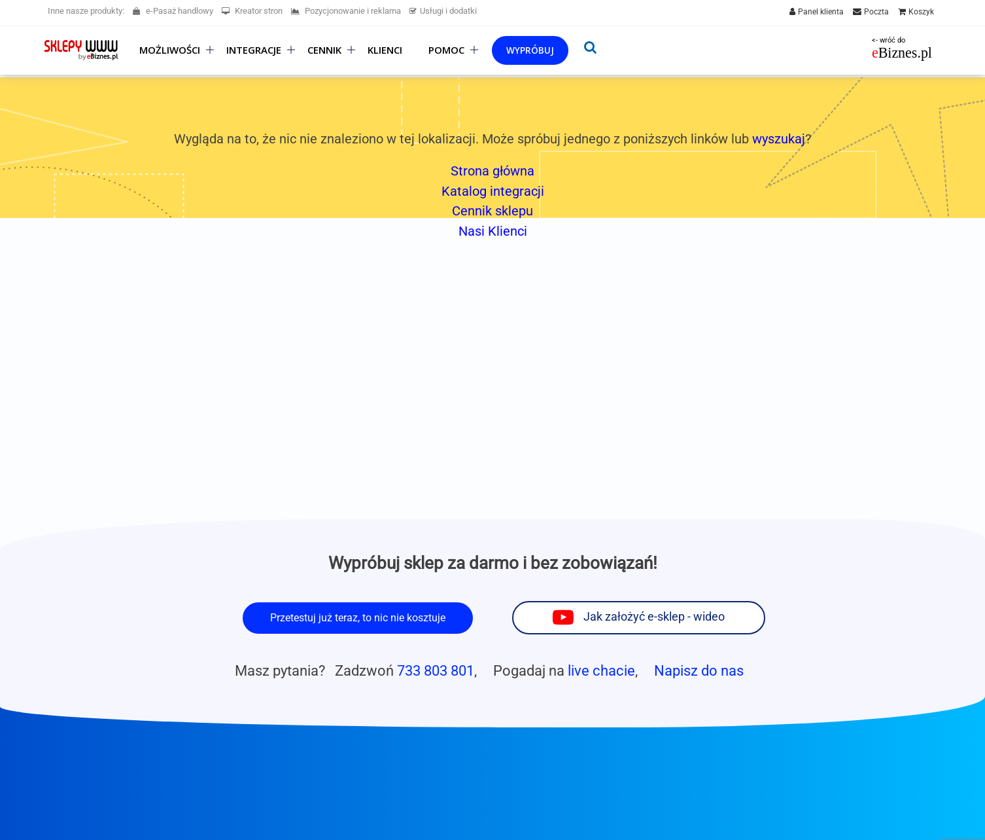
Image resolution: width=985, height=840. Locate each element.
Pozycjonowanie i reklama (346, 11)
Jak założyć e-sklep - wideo (654, 616)
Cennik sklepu (492, 211)
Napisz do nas (699, 670)
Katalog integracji (492, 191)
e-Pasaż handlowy (173, 11)
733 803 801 (435, 670)
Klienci (385, 50)
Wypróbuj (530, 50)
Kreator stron (252, 11)
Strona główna (492, 171)
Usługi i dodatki (443, 11)
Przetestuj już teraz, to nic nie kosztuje (357, 618)
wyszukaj (778, 139)
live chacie (601, 670)
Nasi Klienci (492, 231)
